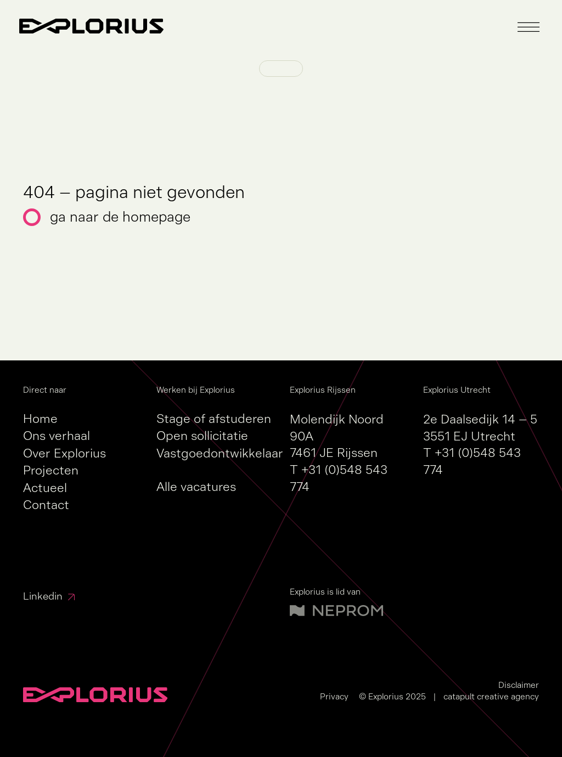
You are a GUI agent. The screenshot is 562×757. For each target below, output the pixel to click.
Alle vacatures (196, 486)
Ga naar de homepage (120, 217)
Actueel (45, 488)
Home (40, 418)
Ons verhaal (56, 435)
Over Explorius (64, 453)
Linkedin (43, 596)
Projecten (50, 470)
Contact (46, 505)
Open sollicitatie (202, 435)
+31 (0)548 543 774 (338, 478)
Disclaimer (518, 685)
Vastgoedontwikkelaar (219, 453)
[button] (528, 27)
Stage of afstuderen (213, 418)
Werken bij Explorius (195, 389)
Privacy (334, 696)
